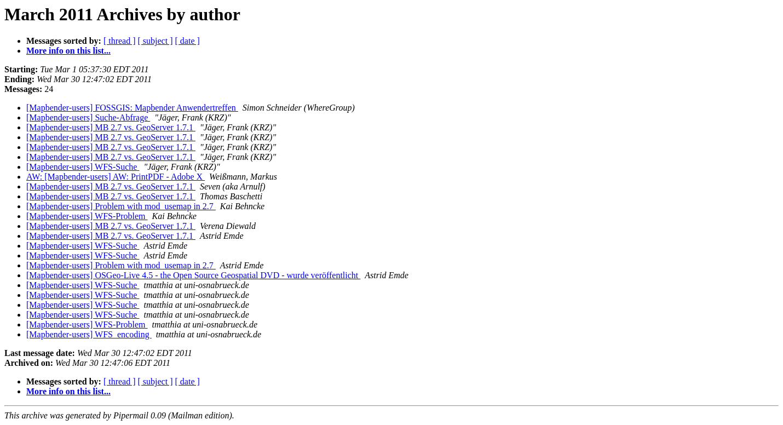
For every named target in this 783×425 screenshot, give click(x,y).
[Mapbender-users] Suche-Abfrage (88, 117)
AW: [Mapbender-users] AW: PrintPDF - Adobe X (115, 176)
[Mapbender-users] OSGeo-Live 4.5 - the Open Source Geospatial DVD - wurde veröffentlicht (193, 275)
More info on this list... (68, 50)
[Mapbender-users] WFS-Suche (82, 166)
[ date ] (187, 40)
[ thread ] (119, 40)
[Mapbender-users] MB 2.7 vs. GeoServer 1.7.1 (110, 127)
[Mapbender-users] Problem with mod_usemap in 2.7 (121, 206)
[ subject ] (155, 40)
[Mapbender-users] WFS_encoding (89, 334)
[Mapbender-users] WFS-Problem (87, 216)
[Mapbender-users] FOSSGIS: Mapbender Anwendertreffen (132, 107)
